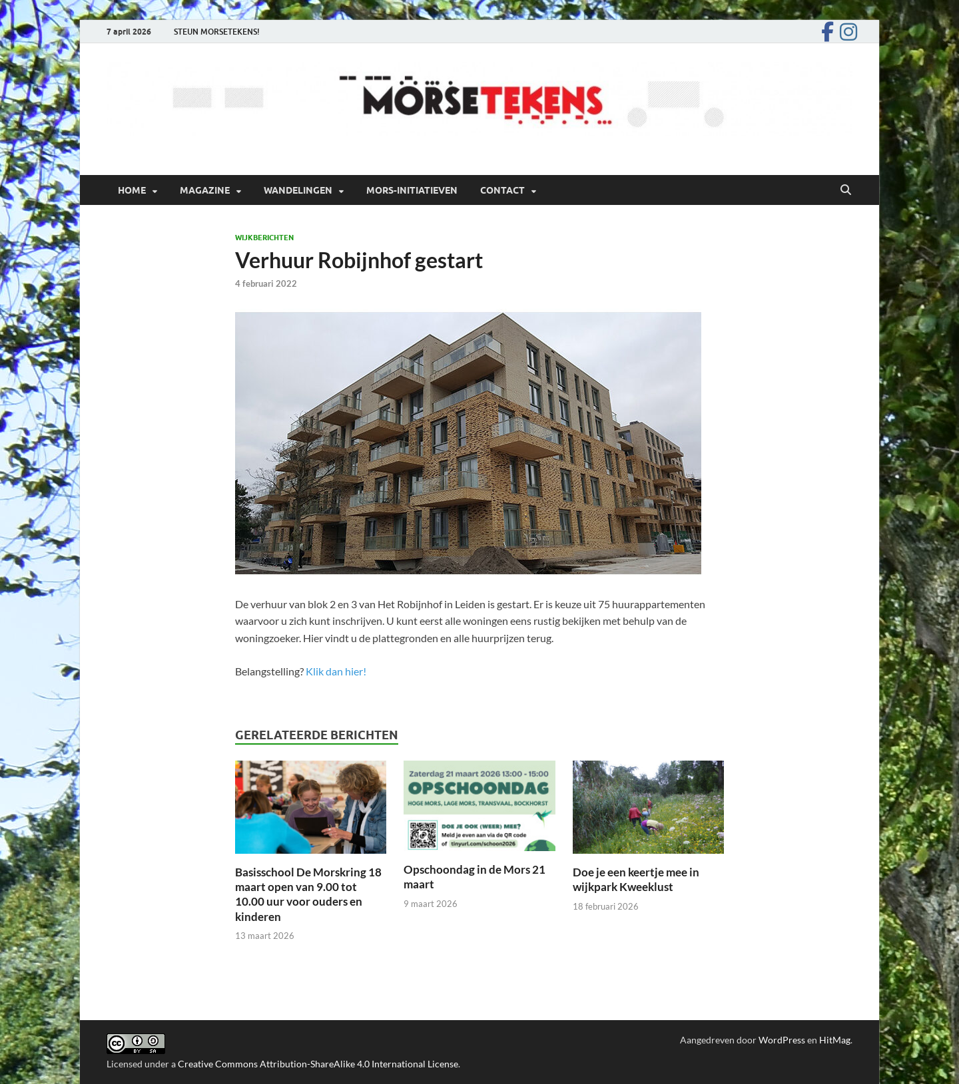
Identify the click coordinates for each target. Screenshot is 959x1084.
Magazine (205, 190)
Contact (502, 190)
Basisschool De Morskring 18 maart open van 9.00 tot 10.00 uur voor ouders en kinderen (308, 894)
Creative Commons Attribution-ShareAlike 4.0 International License (318, 1063)
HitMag (834, 1039)
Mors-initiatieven (412, 190)
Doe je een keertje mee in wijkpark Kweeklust (636, 879)
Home (132, 190)
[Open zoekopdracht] (846, 190)
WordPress (782, 1039)
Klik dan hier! (336, 671)
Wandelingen (298, 190)
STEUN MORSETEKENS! (217, 32)
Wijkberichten (264, 237)
